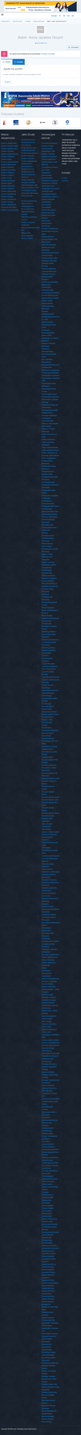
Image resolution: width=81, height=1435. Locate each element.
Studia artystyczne (28, 140)
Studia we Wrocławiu (8, 207)
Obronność (45, 541)
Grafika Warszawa (48, 960)
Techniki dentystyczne (50, 295)
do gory (7, 82)
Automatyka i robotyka (50, 1334)
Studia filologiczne (28, 150)
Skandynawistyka (48, 333)
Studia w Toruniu (7, 202)
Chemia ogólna (47, 1184)
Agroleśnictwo (47, 1414)
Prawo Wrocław (27, 196)
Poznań (27, 21)
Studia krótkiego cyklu (29, 185)
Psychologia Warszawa (50, 373)
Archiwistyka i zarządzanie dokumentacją (47, 1347)
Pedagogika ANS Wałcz (50, 506)
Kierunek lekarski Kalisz (50, 813)
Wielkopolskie (17, 21)
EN (64, 16)
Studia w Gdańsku (7, 157)
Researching (46, 362)
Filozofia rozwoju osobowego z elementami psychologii (50, 1050)
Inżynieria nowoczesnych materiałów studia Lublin (50, 869)
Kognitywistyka (47, 757)
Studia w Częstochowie (9, 154)
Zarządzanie (46, 207)
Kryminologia (46, 704)
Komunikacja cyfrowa (49, 746)
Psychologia (46, 407)
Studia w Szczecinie (8, 194)
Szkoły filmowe (27, 204)
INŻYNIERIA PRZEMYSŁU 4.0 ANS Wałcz (50, 850)
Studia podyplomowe (29, 201)
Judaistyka (46, 821)
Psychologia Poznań (29, 190)
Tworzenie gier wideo (50, 258)
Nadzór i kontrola (48, 562)
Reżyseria (45, 349)
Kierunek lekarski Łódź (50, 800)
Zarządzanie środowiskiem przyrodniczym (47, 175)
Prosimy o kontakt (48, 54)
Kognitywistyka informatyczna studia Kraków (49, 751)
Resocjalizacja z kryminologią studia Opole (49, 354)
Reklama (65, 181)
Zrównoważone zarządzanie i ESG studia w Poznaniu (48, 151)
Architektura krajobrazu (50, 1363)
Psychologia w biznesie (50, 375)
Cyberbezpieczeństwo (50, 1163)
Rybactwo (45, 341)
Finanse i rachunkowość (50, 1043)
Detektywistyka (47, 1133)
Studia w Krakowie (8, 173)
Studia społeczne (27, 169)
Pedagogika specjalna (50, 496)
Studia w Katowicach (8, 165)
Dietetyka (45, 1125)
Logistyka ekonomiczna (50, 677)
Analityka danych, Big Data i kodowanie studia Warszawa (50, 1387)
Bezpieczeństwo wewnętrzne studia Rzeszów (48, 1259)
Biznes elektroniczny (49, 1219)
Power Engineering (48, 458)
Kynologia (45, 682)
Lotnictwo (45, 661)
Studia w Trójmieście (8, 199)
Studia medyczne (27, 156)
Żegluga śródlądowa (49, 157)
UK (73, 16)
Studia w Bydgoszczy (9, 149)
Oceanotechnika (47, 538)
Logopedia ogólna (48, 664)
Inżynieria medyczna (49, 880)
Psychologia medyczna (50, 397)
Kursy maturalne (27, 236)
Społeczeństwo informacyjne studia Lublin (49, 324)
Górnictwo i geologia (49, 981)
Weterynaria (46, 242)
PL (60, 16)
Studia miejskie (47, 303)
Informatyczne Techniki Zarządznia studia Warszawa (50, 944)
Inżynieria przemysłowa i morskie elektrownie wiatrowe (50, 858)
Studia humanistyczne (29, 153)
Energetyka (46, 1083)
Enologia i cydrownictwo (50, 1080)
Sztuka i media (47, 301)
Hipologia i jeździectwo (50, 955)
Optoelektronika (47, 525)
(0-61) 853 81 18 (42, 43)
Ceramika (45, 1192)
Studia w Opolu (6, 183)
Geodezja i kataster (49, 997)
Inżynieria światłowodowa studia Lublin (50, 842)
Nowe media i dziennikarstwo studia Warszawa (50, 549)
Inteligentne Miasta (49, 915)
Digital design (47, 1123)
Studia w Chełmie (7, 151)
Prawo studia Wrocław (50, 448)
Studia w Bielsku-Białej (9, 146)
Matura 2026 (26, 233)
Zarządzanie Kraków (49, 194)
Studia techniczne (27, 172)
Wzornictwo (46, 226)
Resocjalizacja (47, 359)
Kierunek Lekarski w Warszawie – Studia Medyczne (49, 767)
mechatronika (46, 624)
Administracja (46, 1422)
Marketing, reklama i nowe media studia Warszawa (49, 634)
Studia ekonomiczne (28, 148)
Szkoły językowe (27, 206)
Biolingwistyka (47, 1240)
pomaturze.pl (5, 21)
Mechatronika (46, 621)
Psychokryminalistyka (50, 410)
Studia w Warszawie (8, 205)
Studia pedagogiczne (29, 161)
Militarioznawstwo (48, 576)
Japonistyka (46, 829)
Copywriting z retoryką (50, 1165)
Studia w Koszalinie (8, 170)
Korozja (44, 725)
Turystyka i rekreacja (49, 261)
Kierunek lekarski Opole (50, 797)
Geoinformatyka (47, 995)
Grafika (44, 968)
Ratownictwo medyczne (50, 370)
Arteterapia (46, 1342)
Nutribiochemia (47, 544)
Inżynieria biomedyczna (50, 909)
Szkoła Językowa (38, 21)
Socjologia (45, 330)
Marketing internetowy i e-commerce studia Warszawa (50, 642)
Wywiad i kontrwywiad (50, 229)
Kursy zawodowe (27, 209)
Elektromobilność (48, 1085)
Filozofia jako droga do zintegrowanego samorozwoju (50, 1058)
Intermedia (45, 912)
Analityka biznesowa (49, 1392)
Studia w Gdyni (6, 159)
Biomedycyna (46, 1238)
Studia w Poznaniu (8, 186)
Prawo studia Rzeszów (50, 450)
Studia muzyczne (27, 158)
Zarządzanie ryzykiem (50, 181)
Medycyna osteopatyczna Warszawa (47, 597)
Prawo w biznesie (48, 439)
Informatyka (46, 939)
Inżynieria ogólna (48, 864)
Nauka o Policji (47, 554)
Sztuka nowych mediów (50, 298)
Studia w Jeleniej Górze (9, 162)
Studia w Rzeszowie (8, 191)
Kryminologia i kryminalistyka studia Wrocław (49, 698)
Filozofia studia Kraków (50, 1045)
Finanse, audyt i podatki (50, 1040)
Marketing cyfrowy (48, 648)
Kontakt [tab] (18, 62)
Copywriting (46, 1168)
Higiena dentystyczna (49, 957)
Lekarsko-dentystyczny (50, 680)
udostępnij (73, 47)
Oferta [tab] (6, 62)
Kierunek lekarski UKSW (50, 778)
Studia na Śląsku (7, 197)
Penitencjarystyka (48, 482)
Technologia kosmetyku (50, 293)
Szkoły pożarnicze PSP (30, 188)
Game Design (46, 1021)
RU (68, 16)
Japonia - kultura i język (50, 832)
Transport (45, 279)
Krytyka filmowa (47, 685)
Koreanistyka (46, 728)
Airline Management (49, 1411)
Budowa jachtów (47, 1206)
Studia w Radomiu (7, 189)
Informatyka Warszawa (29, 193)
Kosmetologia (47, 722)
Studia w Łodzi (6, 178)
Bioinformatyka (47, 1243)
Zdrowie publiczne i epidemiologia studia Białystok (49, 162)
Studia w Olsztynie (8, 181)
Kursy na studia (27, 238)
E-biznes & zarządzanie (50, 1099)
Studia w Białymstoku (9, 143)
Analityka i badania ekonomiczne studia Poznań (49, 1379)
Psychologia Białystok (50, 405)
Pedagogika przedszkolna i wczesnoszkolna (48, 501)
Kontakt (54, 16)
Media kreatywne (48, 608)
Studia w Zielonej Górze (10, 210)
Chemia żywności (48, 1181)
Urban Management (49, 245)
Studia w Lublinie (7, 175)
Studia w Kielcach (7, 167)
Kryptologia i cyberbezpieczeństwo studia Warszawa (50, 690)
